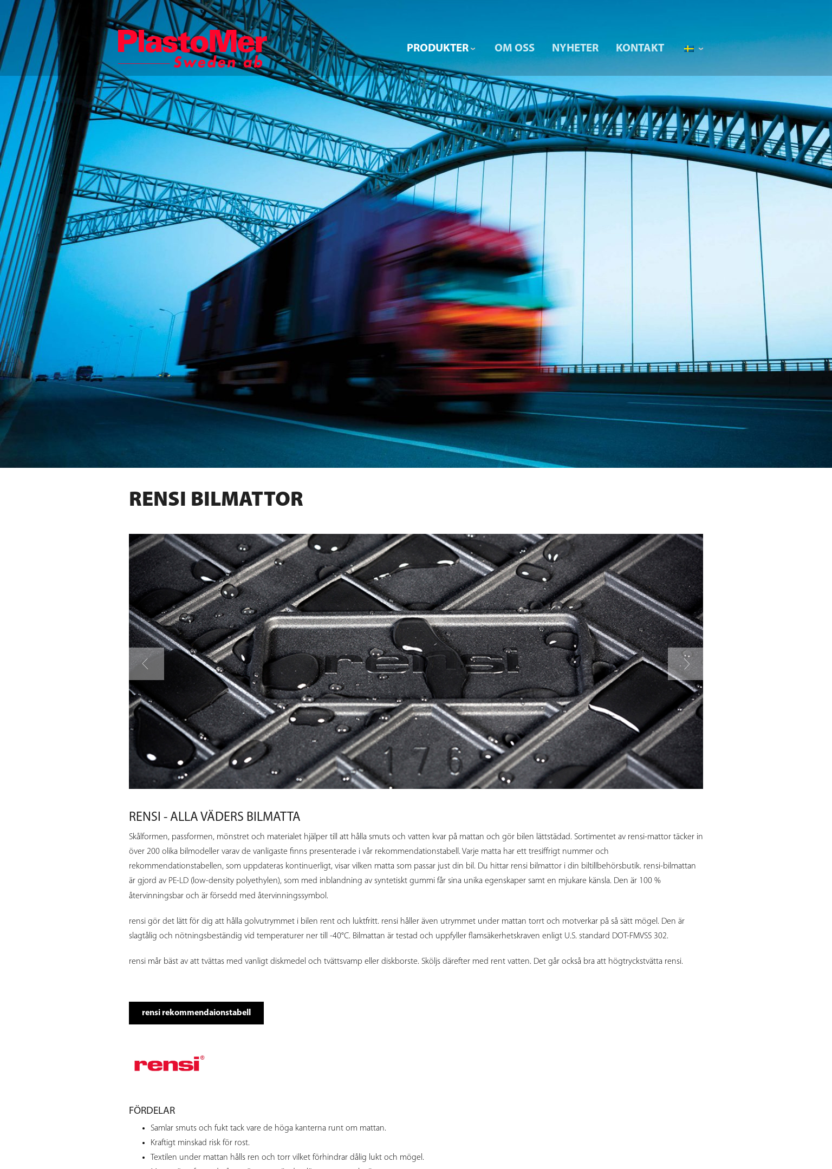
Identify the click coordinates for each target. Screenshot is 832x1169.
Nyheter (575, 48)
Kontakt (640, 48)
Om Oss (515, 48)
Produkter (438, 48)
